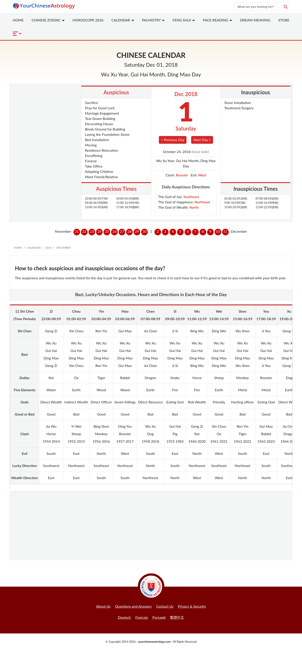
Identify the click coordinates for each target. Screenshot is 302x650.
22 (84, 231)
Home (18, 20)
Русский (158, 617)
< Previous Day (173, 140)
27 (122, 231)
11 (225, 231)
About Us (103, 606)
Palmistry (153, 20)
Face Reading (217, 20)
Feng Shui (184, 20)
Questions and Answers (133, 606)
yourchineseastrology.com (154, 641)
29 (137, 231)
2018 (48, 247)
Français (141, 617)
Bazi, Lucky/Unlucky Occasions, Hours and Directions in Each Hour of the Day (151, 294)
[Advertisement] (46, 108)
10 (218, 231)
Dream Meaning (255, 20)
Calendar (123, 20)
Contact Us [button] (164, 606)
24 (99, 231)
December (63, 247)
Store (283, 20)
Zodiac (48, 20)
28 (129, 231)
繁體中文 (177, 617)
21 (77, 231)
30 (144, 231)
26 (114, 231)
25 (107, 231)
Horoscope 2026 (88, 20)
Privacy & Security (192, 606)
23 (92, 231)
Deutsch (124, 617)
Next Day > (202, 140)
